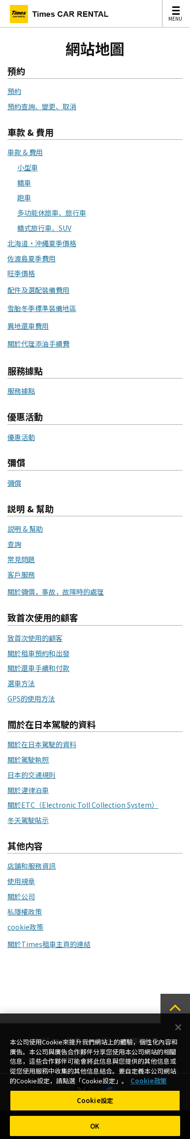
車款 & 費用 (25, 152)
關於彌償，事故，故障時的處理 (55, 592)
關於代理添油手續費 (38, 343)
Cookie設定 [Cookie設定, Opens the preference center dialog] (95, 1103)
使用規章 (21, 881)
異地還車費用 (28, 326)
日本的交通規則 (31, 775)
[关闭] (178, 1031)
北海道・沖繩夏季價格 (41, 243)
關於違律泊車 (28, 790)
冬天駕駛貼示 (28, 820)
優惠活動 (21, 437)
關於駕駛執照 (28, 759)
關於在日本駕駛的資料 (41, 744)
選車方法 (21, 683)
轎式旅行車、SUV (44, 228)
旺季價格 (21, 273)
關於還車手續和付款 (38, 668)
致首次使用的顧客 (35, 638)
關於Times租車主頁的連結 (49, 944)
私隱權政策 (24, 912)
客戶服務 (21, 574)
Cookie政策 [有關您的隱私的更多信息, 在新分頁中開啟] (148, 1083)
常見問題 (21, 559)
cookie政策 (25, 927)
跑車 (24, 197)
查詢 (14, 544)
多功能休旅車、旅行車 (51, 213)
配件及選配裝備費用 (38, 290)
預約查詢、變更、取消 (41, 106)
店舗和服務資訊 (31, 866)
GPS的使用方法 (31, 698)
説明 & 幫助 (25, 529)
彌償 (14, 483)
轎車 (24, 183)
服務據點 (21, 391)
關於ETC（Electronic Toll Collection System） (82, 805)
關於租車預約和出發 (38, 653)
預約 (14, 91)
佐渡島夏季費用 (31, 258)
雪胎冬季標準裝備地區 (41, 308)
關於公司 (21, 896)
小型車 (27, 167)
